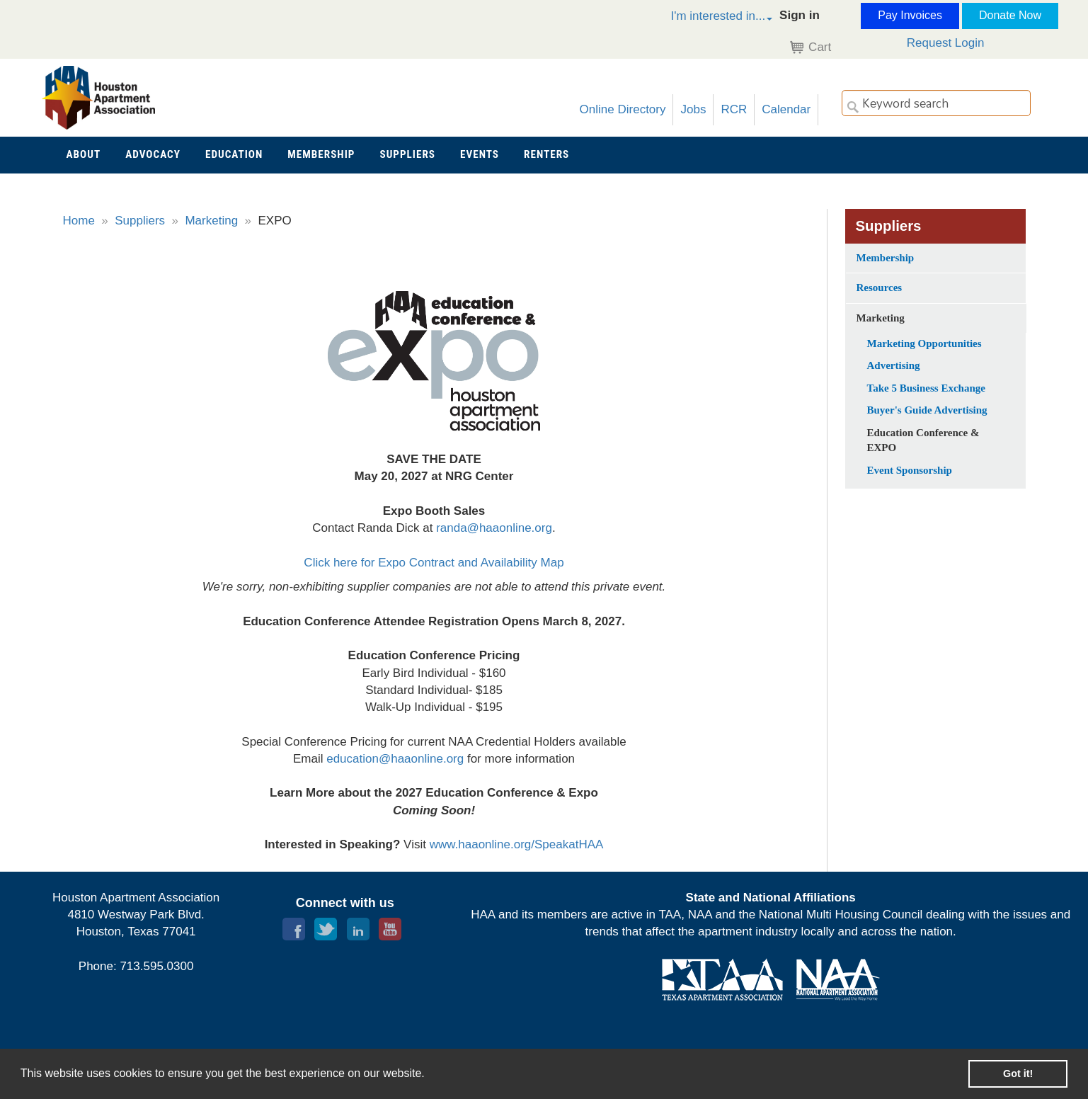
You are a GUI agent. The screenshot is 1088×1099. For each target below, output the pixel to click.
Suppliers (140, 220)
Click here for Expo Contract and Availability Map (433, 562)
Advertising (893, 365)
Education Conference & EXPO (923, 440)
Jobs (693, 109)
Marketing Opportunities (924, 343)
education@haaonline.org (395, 758)
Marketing (211, 220)
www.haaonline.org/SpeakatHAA (517, 844)
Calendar (786, 109)
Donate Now (1010, 15)
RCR (734, 109)
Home (79, 220)
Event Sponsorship (909, 470)
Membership (886, 257)
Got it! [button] (1018, 1073)
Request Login (946, 43)
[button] (706, 18)
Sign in (799, 15)
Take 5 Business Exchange (926, 388)
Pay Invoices (910, 15)
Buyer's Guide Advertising (927, 410)
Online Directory (623, 109)
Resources (880, 287)
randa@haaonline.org (494, 528)
